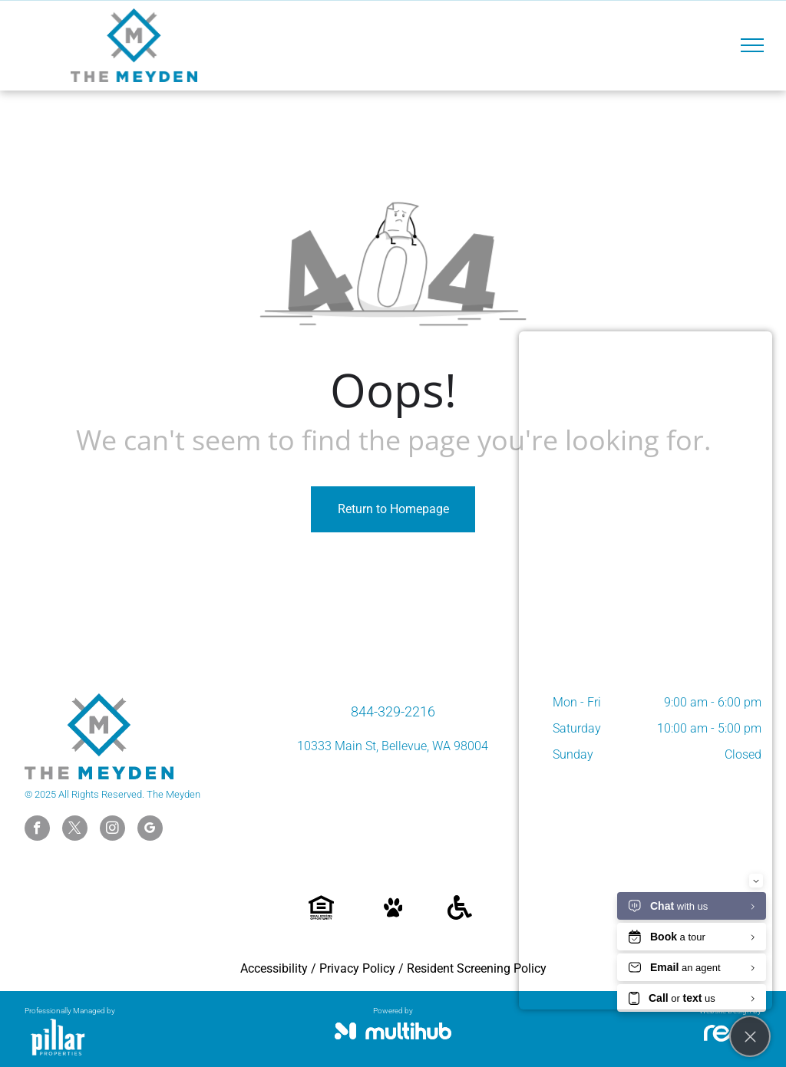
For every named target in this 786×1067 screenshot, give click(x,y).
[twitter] (75, 830)
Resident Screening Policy (477, 968)
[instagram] (112, 830)
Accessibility (274, 968)
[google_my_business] (150, 830)
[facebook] (37, 830)
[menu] (752, 45)
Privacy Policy (357, 968)
